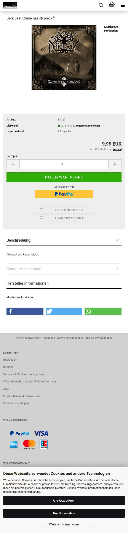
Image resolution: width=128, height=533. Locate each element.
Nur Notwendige (64, 513)
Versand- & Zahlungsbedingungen (24, 374)
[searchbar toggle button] (101, 5)
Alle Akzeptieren (64, 500)
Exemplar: (12, 156)
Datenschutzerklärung (26, 491)
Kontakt (8, 367)
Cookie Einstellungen (16, 403)
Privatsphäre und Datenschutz (21, 396)
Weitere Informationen (64, 524)
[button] (12, 164)
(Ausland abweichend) (88, 125)
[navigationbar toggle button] (122, 5)
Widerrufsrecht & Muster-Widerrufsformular (30, 381)
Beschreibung (18, 240)
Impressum (10, 359)
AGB (6, 388)
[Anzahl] (64, 164)
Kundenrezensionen (23, 268)
